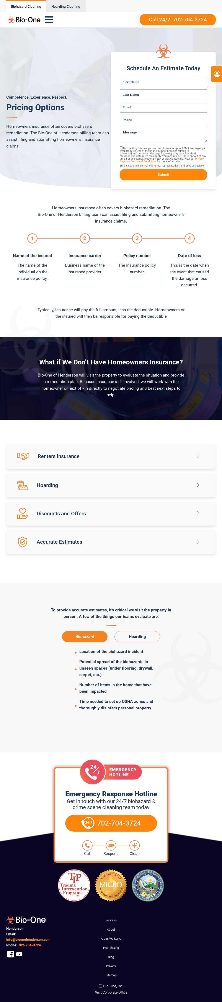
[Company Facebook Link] (10, 954)
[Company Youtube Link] (19, 954)
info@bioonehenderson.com (28, 940)
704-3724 (29, 945)
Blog (111, 957)
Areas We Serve (111, 938)
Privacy (111, 966)
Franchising (111, 947)
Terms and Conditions (143, 161)
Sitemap (111, 975)
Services (111, 920)
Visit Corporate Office (111, 992)
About (111, 929)
